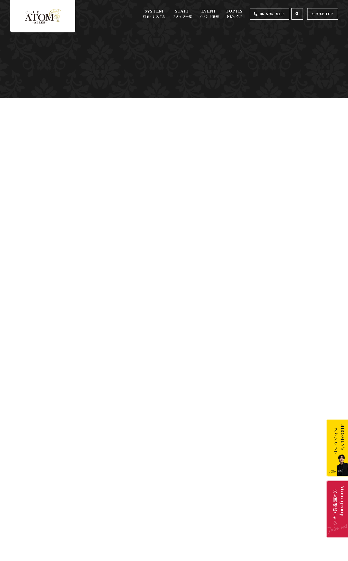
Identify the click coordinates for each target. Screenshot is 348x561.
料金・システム (154, 16)
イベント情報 (209, 16)
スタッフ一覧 (182, 16)
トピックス (234, 16)
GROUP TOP (322, 13)
